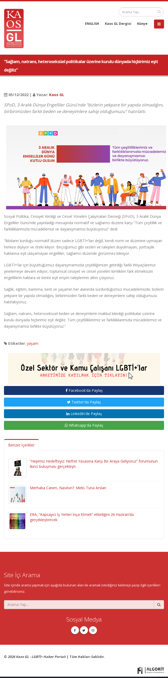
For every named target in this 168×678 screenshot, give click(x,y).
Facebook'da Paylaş (84, 390)
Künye (142, 23)
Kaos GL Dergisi (118, 23)
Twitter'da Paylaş (84, 401)
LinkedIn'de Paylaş (84, 413)
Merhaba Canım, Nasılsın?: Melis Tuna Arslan (68, 487)
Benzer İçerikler (21, 445)
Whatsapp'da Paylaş (84, 425)
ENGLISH (92, 23)
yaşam (32, 343)
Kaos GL (56, 94)
